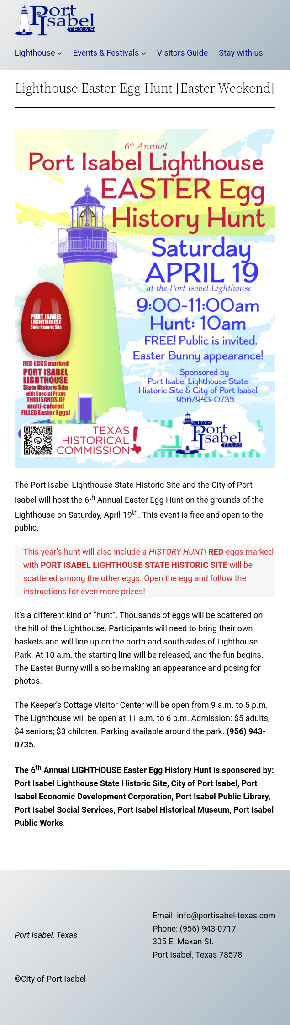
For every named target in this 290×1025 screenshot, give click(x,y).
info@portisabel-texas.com (226, 915)
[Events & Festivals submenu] (143, 53)
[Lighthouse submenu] (59, 53)
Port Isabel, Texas (46, 935)
